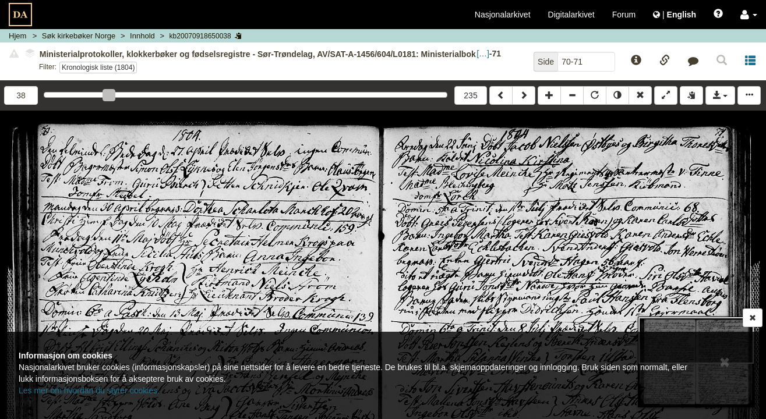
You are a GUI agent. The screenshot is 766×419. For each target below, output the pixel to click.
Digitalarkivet (571, 14)
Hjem (17, 35)
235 (470, 95)
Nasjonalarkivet (503, 14)
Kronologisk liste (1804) (98, 67)
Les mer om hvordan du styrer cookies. (89, 390)
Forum (624, 14)
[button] (749, 14)
